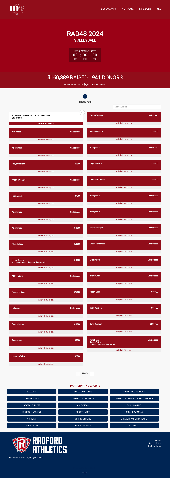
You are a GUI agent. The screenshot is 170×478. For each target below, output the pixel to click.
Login (84, 473)
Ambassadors (108, 9)
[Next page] (92, 373)
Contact (157, 441)
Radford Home (154, 446)
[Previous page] (78, 373)
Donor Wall (145, 9)
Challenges (128, 9)
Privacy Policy (155, 443)
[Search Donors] (137, 107)
